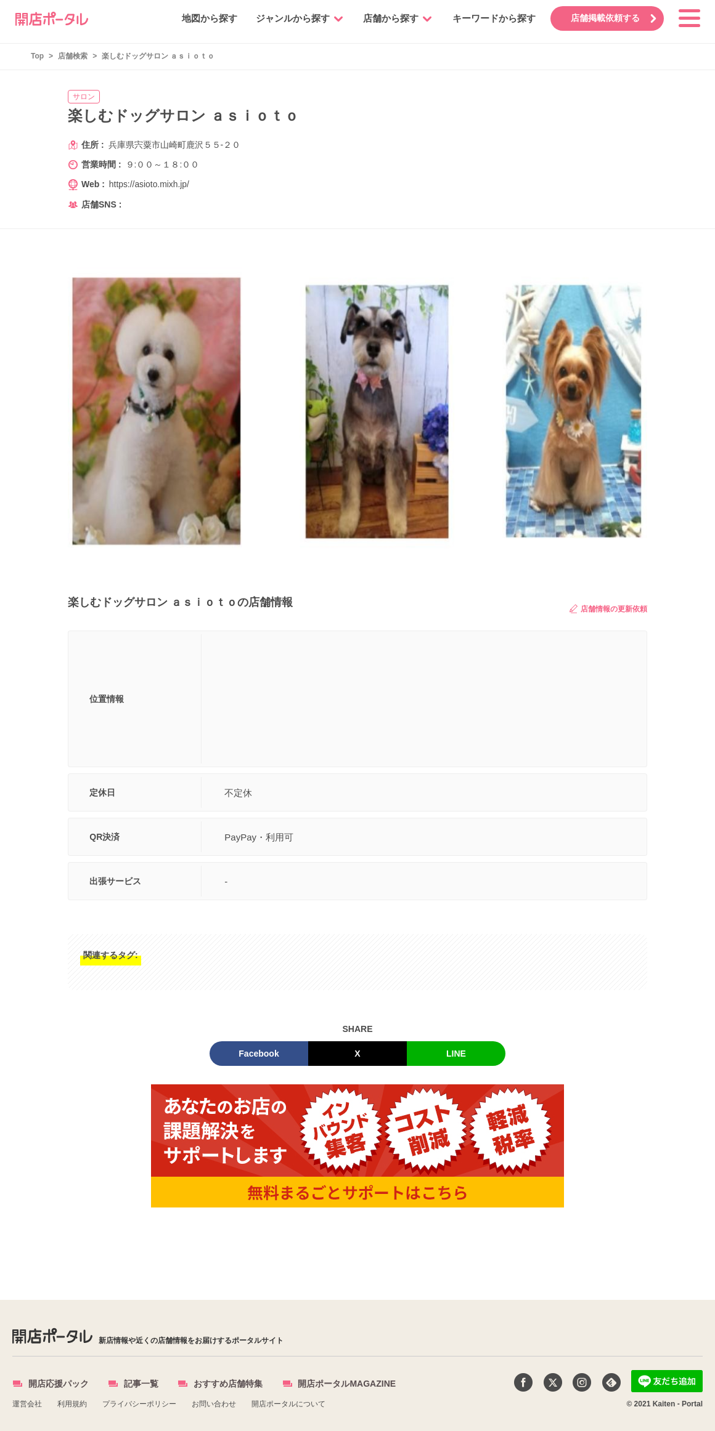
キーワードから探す (492, 18)
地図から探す (207, 18)
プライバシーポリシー (139, 1404)
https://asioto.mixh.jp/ (149, 184)
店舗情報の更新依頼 (608, 608)
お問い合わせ (214, 1404)
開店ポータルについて (288, 1404)
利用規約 (72, 1404)
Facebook (259, 1053)
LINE (456, 1053)
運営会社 (27, 1404)
